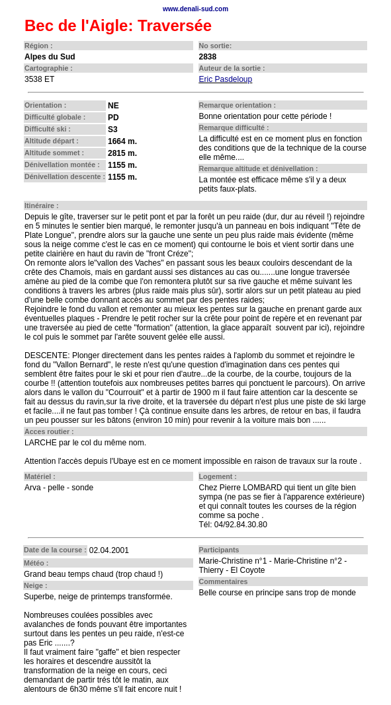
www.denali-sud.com (195, 9)
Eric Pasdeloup (226, 79)
